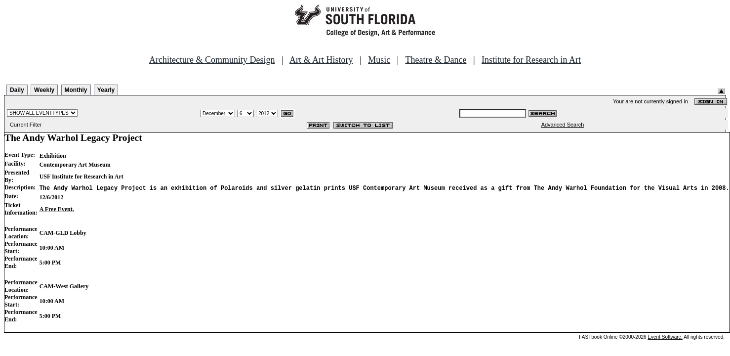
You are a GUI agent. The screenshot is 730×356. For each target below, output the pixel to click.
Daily (17, 90)
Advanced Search (562, 125)
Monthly (76, 90)
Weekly (44, 90)
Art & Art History (321, 60)
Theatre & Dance (435, 60)
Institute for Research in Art (531, 60)
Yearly (106, 90)
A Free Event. (57, 209)
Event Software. (665, 337)
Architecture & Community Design (212, 60)
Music (379, 60)
